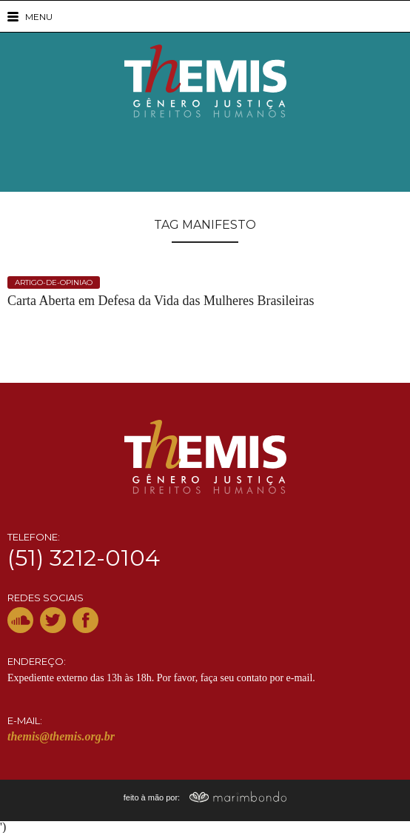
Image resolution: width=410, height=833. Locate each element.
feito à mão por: (205, 797)
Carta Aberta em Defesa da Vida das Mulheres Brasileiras (160, 301)
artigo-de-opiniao (54, 282)
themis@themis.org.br (61, 736)
